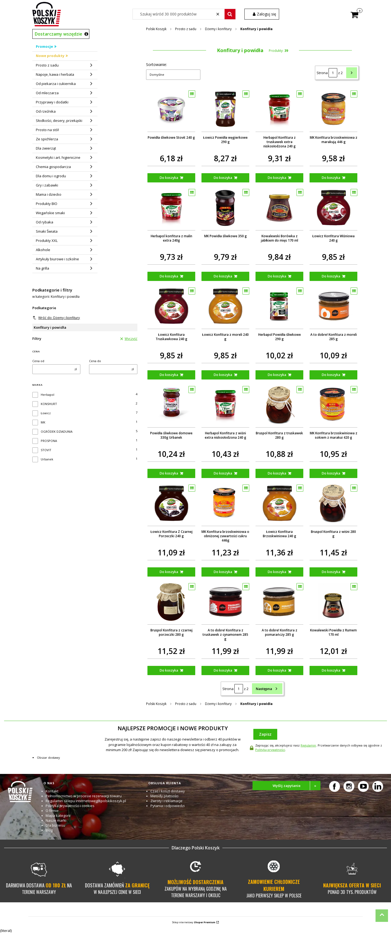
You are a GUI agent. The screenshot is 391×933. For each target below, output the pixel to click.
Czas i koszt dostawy (167, 791)
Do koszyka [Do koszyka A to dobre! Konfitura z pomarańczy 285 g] (277, 670)
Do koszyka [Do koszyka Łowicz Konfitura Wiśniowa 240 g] (331, 276)
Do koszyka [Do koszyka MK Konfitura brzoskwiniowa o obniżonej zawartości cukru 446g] (223, 572)
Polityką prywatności (270, 750)
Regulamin (308, 745)
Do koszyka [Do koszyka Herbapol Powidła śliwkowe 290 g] (277, 374)
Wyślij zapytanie (297, 785)
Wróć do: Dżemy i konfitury (56, 317)
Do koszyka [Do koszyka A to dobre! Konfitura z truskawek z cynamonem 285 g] (223, 670)
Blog (49, 830)
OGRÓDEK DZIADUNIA (56, 431)
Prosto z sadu (185, 29)
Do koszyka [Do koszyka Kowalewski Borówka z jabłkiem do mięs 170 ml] (277, 276)
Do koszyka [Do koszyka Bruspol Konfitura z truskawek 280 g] (277, 473)
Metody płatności (164, 795)
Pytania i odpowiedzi (167, 805)
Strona (322, 73)
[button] (230, 14)
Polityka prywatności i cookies (70, 805)
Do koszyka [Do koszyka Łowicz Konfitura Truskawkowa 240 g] (169, 374)
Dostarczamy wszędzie (58, 34)
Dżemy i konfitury (218, 29)
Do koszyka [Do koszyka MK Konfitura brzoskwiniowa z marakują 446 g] (331, 177)
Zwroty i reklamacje (166, 800)
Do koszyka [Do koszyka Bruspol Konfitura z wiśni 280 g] (331, 572)
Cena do (95, 361)
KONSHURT (49, 404)
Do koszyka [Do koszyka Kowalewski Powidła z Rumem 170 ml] (331, 670)
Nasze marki (56, 820)
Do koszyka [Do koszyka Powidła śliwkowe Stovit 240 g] (169, 177)
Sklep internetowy (193, 922)
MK (43, 422)
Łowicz (46, 413)
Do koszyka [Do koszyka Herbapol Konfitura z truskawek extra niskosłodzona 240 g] (277, 177)
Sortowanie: (156, 64)
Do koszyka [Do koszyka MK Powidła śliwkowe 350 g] (223, 276)
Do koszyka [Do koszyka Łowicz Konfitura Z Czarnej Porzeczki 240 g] (169, 572)
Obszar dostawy (48, 757)
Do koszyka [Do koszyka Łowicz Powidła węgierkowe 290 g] (223, 177)
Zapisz (265, 734)
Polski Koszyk (156, 29)
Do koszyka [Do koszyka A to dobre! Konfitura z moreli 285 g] (331, 374)
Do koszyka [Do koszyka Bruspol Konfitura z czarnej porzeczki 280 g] (169, 670)
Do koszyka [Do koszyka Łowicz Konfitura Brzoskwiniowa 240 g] (277, 572)
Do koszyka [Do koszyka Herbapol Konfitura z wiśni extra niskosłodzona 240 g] (223, 473)
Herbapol (47, 395)
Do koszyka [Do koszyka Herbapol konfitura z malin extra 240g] (169, 276)
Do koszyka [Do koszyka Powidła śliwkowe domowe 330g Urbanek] (169, 473)
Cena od (38, 361)
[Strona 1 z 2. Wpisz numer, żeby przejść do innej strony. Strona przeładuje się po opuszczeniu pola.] (333, 72)
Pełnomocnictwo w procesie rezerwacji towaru (84, 795)
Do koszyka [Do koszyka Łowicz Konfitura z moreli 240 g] (223, 374)
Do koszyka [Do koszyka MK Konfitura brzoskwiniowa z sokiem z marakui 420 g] (331, 473)
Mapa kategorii (58, 815)
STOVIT (46, 450)
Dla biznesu (55, 825)
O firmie (52, 810)
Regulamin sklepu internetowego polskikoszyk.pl (86, 800)
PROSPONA (49, 441)
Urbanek (47, 459)
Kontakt (52, 791)
